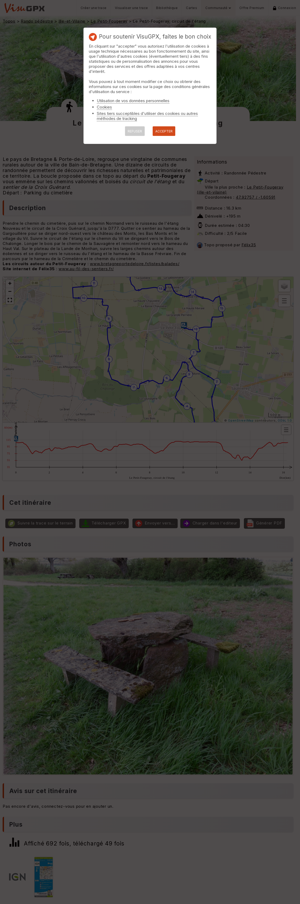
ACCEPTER (164, 131)
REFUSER (135, 131)
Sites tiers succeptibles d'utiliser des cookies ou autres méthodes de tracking (147, 116)
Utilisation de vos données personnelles (133, 100)
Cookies (104, 107)
